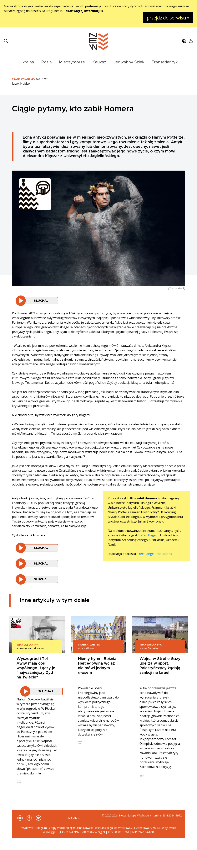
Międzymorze (72, 62)
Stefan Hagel (147, 535)
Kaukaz (99, 62)
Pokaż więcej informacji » (83, 11)
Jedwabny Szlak (129, 62)
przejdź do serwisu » (168, 17)
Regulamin (72, 818)
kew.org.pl (49, 832)
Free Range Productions (154, 554)
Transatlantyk (165, 62)
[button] (6, 41)
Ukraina (26, 62)
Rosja (46, 62)
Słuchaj (41, 300)
